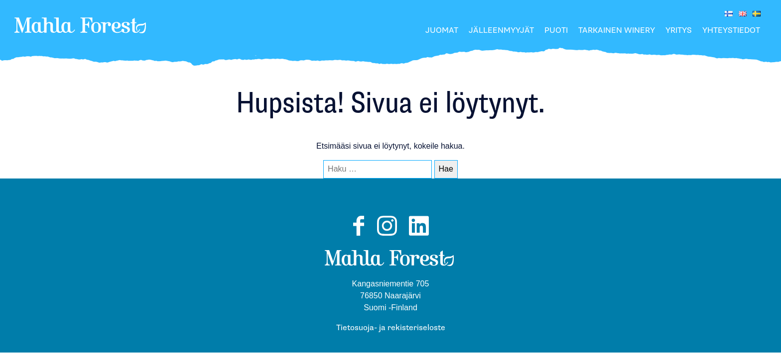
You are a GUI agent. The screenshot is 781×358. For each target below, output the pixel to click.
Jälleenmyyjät (501, 30)
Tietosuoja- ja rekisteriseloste (390, 328)
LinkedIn (419, 235)
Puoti (556, 30)
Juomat (441, 30)
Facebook (358, 235)
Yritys (678, 30)
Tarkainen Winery (616, 30)
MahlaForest (80, 36)
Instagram (387, 235)
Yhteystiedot (731, 30)
